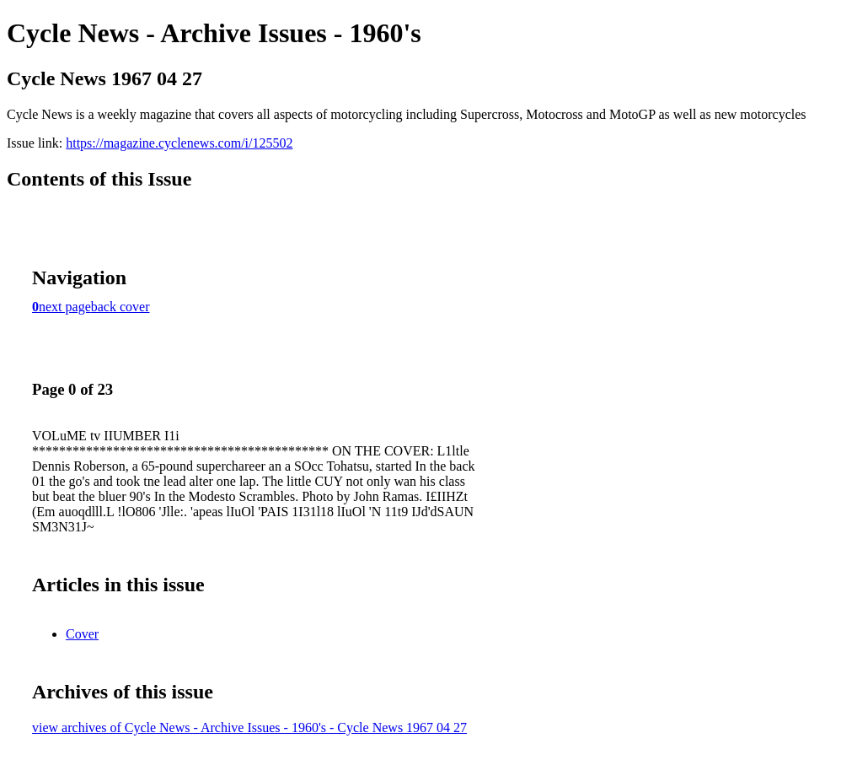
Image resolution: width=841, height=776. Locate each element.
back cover (120, 306)
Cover (82, 634)
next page (65, 306)
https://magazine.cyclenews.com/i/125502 (179, 143)
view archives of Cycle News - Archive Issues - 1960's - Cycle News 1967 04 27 (249, 727)
